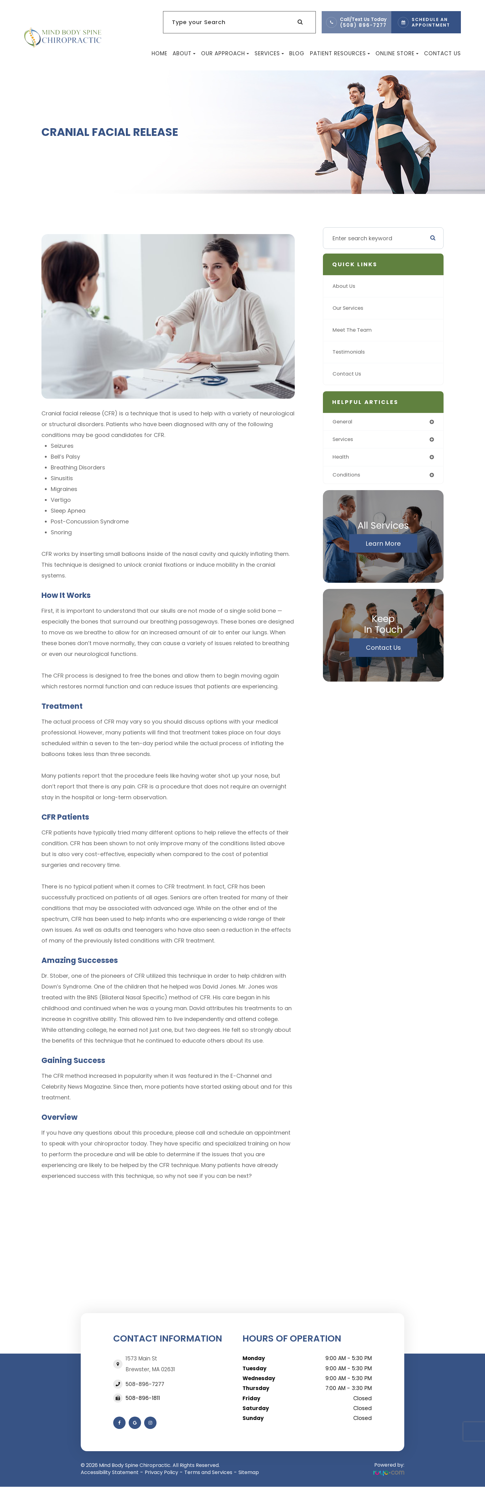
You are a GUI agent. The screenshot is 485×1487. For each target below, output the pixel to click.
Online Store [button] (397, 53)
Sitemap (248, 1472)
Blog (296, 53)
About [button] (184, 53)
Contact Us (442, 53)
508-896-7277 (145, 1384)
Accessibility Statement (110, 1472)
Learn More (383, 545)
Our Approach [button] (225, 53)
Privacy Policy (161, 1472)
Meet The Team (354, 330)
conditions (348, 477)
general (343, 422)
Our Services (350, 308)
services (344, 440)
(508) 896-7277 (363, 25)
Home (159, 53)
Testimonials (350, 352)
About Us (345, 286)
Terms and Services (208, 1472)
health (341, 458)
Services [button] (269, 53)
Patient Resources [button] (340, 53)
